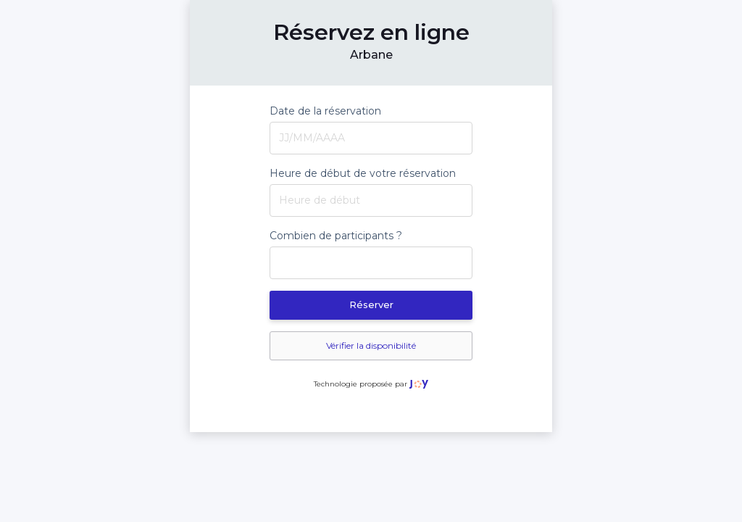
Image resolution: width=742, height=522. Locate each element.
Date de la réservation (325, 110)
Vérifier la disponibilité (371, 345)
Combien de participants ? (336, 235)
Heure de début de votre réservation (363, 173)
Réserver (371, 304)
